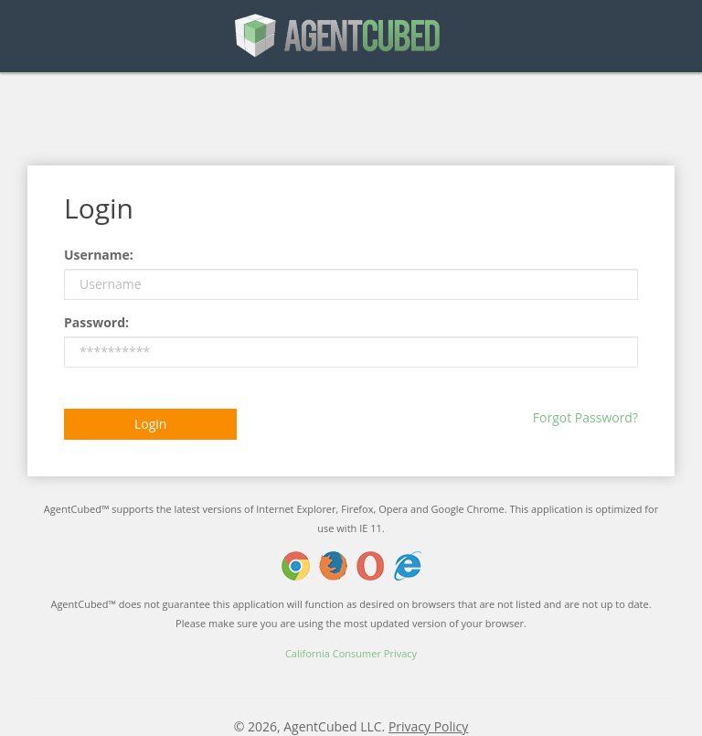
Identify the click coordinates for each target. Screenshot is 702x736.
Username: (98, 254)
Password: (96, 322)
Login (150, 423)
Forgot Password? (585, 417)
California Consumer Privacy (351, 653)
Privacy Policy (428, 726)
